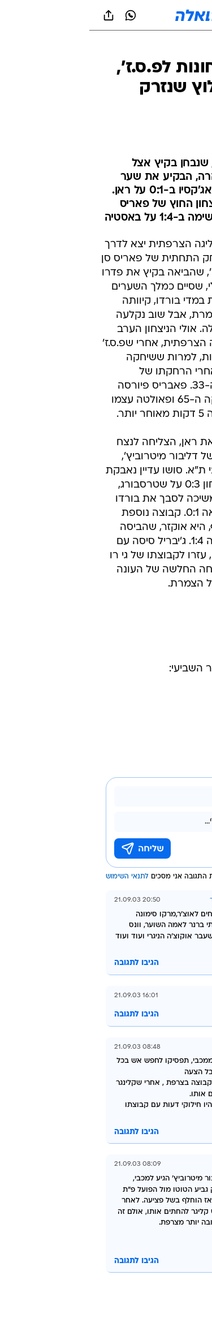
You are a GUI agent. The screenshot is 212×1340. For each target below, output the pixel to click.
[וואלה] (106, 15)
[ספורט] (188, 45)
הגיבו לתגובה (47, 963)
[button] (163, 15)
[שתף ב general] (19, 15)
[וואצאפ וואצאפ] (41, 15)
